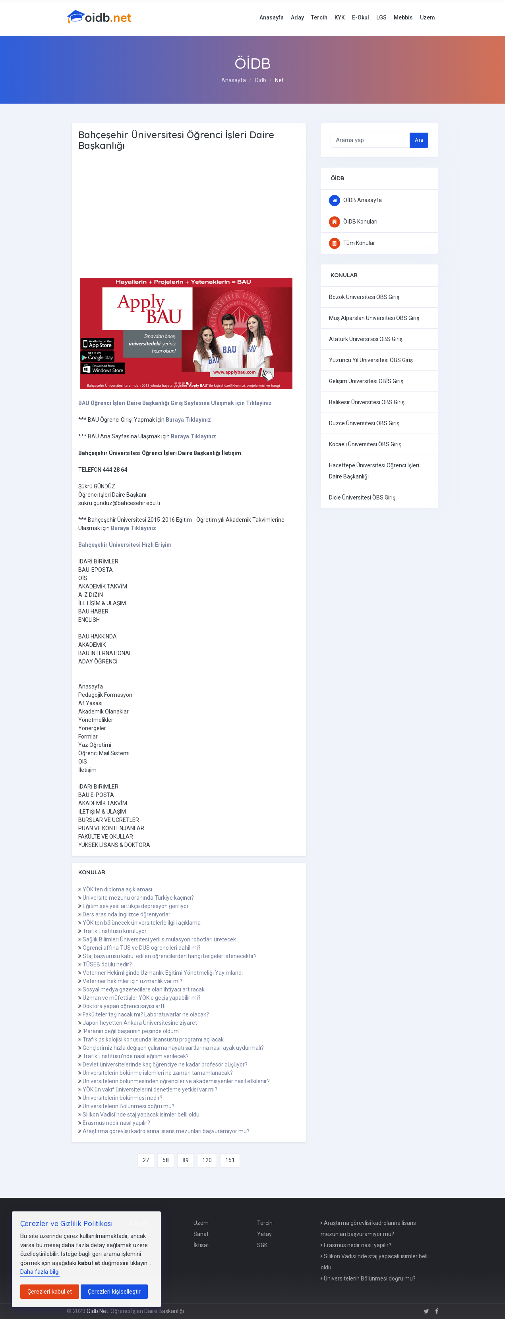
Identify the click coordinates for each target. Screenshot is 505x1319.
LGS (381, 17)
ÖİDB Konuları (353, 221)
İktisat (201, 1245)
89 (185, 1160)
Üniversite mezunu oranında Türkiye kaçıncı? (138, 898)
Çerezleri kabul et (49, 1291)
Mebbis (403, 17)
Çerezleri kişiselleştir (114, 1291)
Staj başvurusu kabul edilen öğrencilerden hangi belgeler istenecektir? (170, 956)
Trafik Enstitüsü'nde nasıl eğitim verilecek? (136, 1056)
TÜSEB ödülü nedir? (107, 964)
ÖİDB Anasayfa (355, 200)
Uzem (427, 17)
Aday (297, 17)
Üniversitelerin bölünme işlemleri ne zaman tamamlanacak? (158, 1073)
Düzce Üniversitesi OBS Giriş (364, 423)
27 (146, 1160)
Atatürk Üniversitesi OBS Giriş (365, 339)
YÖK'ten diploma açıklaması (117, 889)
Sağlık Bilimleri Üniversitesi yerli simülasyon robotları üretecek (159, 939)
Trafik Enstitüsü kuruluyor (115, 931)
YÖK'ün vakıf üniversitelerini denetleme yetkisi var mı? (150, 1089)
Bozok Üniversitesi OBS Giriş (364, 297)
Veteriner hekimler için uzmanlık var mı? (132, 981)
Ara (419, 140)
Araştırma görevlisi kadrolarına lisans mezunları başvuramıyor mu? (166, 1131)
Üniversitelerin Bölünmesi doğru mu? (128, 1106)
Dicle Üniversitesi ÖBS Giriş (362, 497)
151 (230, 1160)
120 (207, 1160)
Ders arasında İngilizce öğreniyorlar (126, 914)
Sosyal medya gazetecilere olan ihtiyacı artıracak (144, 989)
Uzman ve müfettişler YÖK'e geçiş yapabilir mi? (142, 998)
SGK (262, 1245)
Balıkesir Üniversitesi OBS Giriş (366, 402)
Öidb (260, 80)
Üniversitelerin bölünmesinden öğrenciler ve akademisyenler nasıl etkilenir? (176, 1081)
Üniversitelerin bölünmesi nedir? (123, 1098)
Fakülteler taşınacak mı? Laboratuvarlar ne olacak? (146, 1014)
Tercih (319, 17)
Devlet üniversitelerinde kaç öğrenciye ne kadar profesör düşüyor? (165, 1064)
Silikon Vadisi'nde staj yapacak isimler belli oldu (141, 1114)
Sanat (201, 1234)
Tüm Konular (352, 243)
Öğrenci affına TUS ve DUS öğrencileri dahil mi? (142, 948)
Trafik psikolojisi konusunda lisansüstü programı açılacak (153, 1039)
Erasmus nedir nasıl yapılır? (116, 1123)
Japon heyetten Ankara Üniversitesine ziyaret (140, 1023)
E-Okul (360, 17)
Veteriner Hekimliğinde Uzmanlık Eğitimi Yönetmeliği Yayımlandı (163, 973)
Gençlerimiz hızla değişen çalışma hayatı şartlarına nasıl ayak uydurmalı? (173, 1048)
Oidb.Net (97, 1311)
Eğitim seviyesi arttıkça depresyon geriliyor (136, 906)
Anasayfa (271, 17)
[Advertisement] (205, 214)
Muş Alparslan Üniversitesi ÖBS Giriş (374, 318)
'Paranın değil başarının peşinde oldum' (131, 1031)
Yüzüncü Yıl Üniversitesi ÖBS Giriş (371, 360)
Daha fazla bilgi (40, 1271)
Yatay (264, 1234)
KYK (340, 17)
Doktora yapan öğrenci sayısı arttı (124, 1006)
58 (166, 1160)
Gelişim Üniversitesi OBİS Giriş (366, 381)
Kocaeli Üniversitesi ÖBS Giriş (365, 444)
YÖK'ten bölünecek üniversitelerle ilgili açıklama (142, 923)
